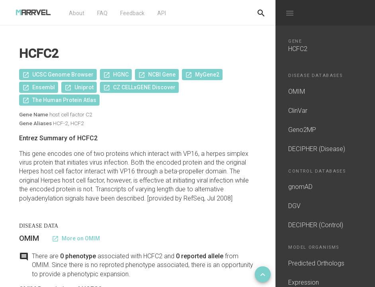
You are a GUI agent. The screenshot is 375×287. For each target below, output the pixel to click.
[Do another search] (261, 13)
